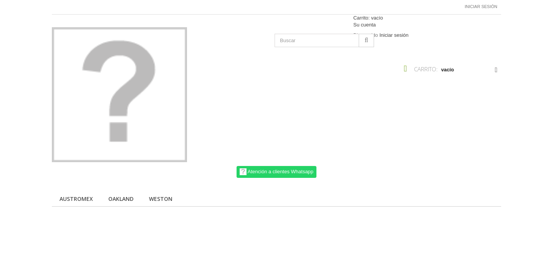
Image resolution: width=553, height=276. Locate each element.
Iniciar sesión (481, 6)
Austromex (76, 198)
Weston (160, 198)
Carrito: (368, 18)
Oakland (121, 198)
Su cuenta (364, 25)
